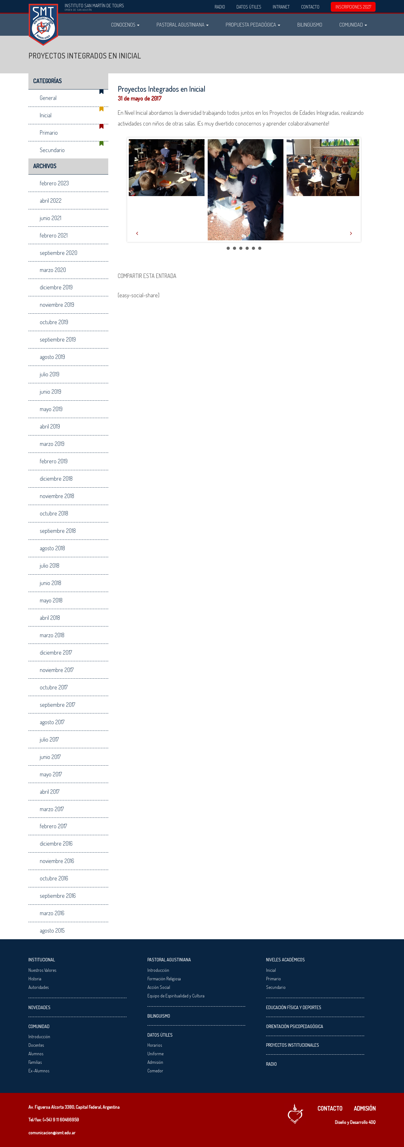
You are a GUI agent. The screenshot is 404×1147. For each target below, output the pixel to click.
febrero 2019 (54, 461)
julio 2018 (49, 565)
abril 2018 (50, 617)
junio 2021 (50, 217)
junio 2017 (50, 756)
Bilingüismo (309, 24)
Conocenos (125, 24)
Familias (35, 1062)
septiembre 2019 (58, 339)
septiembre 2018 (58, 530)
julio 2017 (49, 739)
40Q (372, 1122)
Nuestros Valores (42, 970)
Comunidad (353, 24)
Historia (34, 978)
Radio (220, 6)
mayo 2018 (51, 600)
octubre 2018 (54, 513)
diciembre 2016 (56, 843)
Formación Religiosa (164, 978)
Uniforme (155, 1053)
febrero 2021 (54, 235)
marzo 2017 (52, 808)
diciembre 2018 (56, 478)
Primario (49, 132)
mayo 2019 (51, 408)
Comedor (155, 1070)
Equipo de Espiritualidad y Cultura (176, 995)
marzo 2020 (53, 269)
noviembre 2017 (57, 669)
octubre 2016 (54, 878)
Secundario (52, 149)
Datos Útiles (248, 6)
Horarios (154, 1045)
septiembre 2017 (57, 704)
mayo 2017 (51, 774)
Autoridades (38, 987)
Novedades (39, 1007)
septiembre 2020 (58, 252)
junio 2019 (50, 391)
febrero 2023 (54, 183)
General (48, 97)
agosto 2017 (52, 721)
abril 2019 (50, 426)
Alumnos (35, 1053)
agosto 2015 (52, 930)
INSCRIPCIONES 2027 (353, 6)
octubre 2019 (54, 321)
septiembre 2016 (58, 895)
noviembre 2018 (57, 495)
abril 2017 (49, 791)
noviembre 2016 (57, 860)
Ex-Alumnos (38, 1070)
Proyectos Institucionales (292, 1045)
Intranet (281, 6)
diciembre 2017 (56, 652)
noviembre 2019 (57, 304)
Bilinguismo (158, 1016)
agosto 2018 (52, 548)
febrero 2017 (53, 826)
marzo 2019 (52, 443)
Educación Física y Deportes (293, 1007)
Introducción (39, 1036)
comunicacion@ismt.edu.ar (51, 1132)
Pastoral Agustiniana (183, 24)
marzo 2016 (52, 913)
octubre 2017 (54, 687)
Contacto (310, 6)
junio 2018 (50, 582)
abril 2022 (51, 200)
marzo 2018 (52, 635)
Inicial (45, 115)
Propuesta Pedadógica (253, 24)
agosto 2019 (52, 356)
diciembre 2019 (56, 287)
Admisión (155, 1062)
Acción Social (158, 987)
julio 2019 (49, 374)
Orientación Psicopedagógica (294, 1026)
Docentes (36, 1045)
